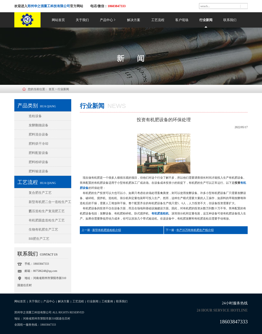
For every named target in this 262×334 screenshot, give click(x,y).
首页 (51, 89)
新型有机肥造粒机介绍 (106, 230)
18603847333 (234, 321)
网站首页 (58, 20)
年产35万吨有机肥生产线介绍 (195, 230)
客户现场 (181, 20)
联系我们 (229, 20)
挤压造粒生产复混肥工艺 (47, 211)
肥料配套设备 (38, 153)
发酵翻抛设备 (38, 125)
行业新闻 (205, 20)
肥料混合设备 (38, 134)
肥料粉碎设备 (38, 162)
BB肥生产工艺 (39, 238)
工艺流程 (157, 20)
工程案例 (107, 301)
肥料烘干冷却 (38, 143)
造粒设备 (35, 116)
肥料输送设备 (38, 171)
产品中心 (108, 20)
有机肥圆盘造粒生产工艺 (47, 220)
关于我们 (82, 20)
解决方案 (133, 20)
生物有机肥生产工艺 (43, 229)
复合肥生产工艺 (40, 192)
